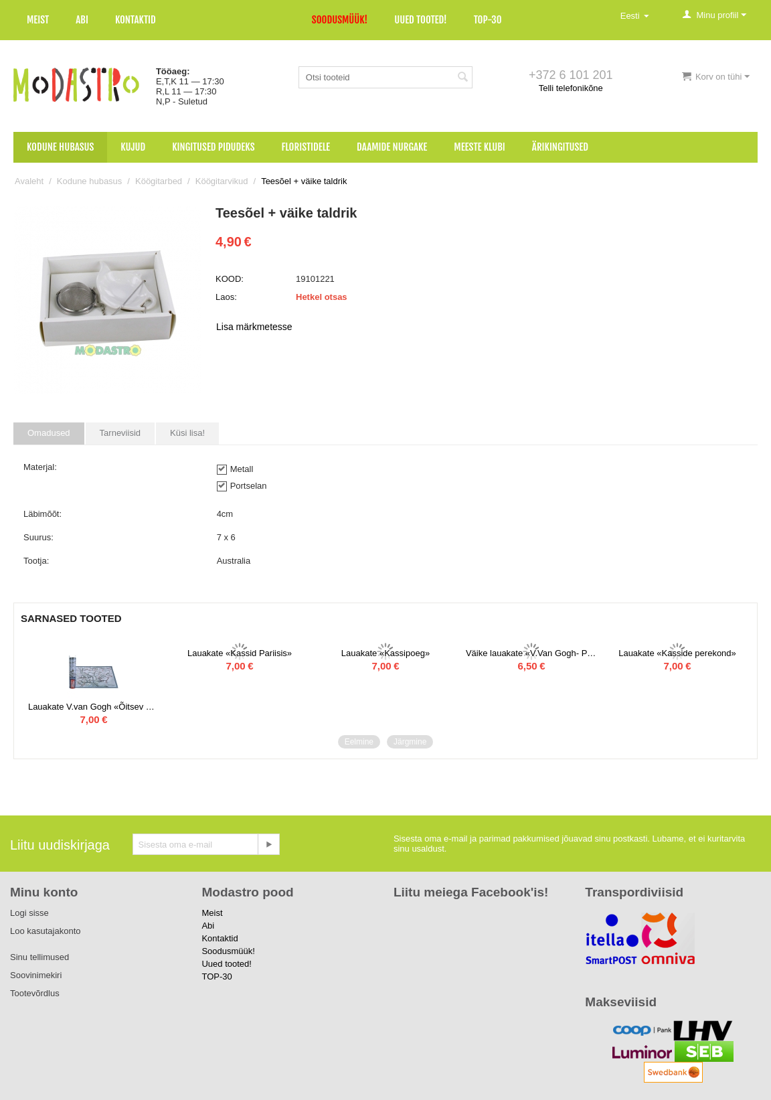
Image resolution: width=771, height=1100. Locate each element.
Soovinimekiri (36, 975)
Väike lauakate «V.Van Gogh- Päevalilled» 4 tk (531, 653)
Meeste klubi (479, 147)
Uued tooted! (420, 19)
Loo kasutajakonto (45, 931)
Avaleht (29, 181)
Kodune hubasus (60, 147)
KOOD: (230, 279)
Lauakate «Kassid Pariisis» (239, 653)
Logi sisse (29, 913)
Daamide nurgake (392, 147)
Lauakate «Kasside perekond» (677, 653)
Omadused (48, 433)
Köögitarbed (158, 181)
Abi (82, 19)
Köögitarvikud (221, 181)
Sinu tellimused (39, 957)
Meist (38, 19)
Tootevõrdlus (35, 993)
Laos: (226, 297)
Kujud (132, 147)
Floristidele (306, 147)
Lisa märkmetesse (254, 326)
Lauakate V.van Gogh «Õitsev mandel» (93, 707)
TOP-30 (488, 19)
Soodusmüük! (339, 19)
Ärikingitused (560, 147)
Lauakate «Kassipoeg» (385, 653)
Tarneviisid (120, 433)
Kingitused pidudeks (213, 147)
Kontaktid (135, 19)
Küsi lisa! (187, 433)
